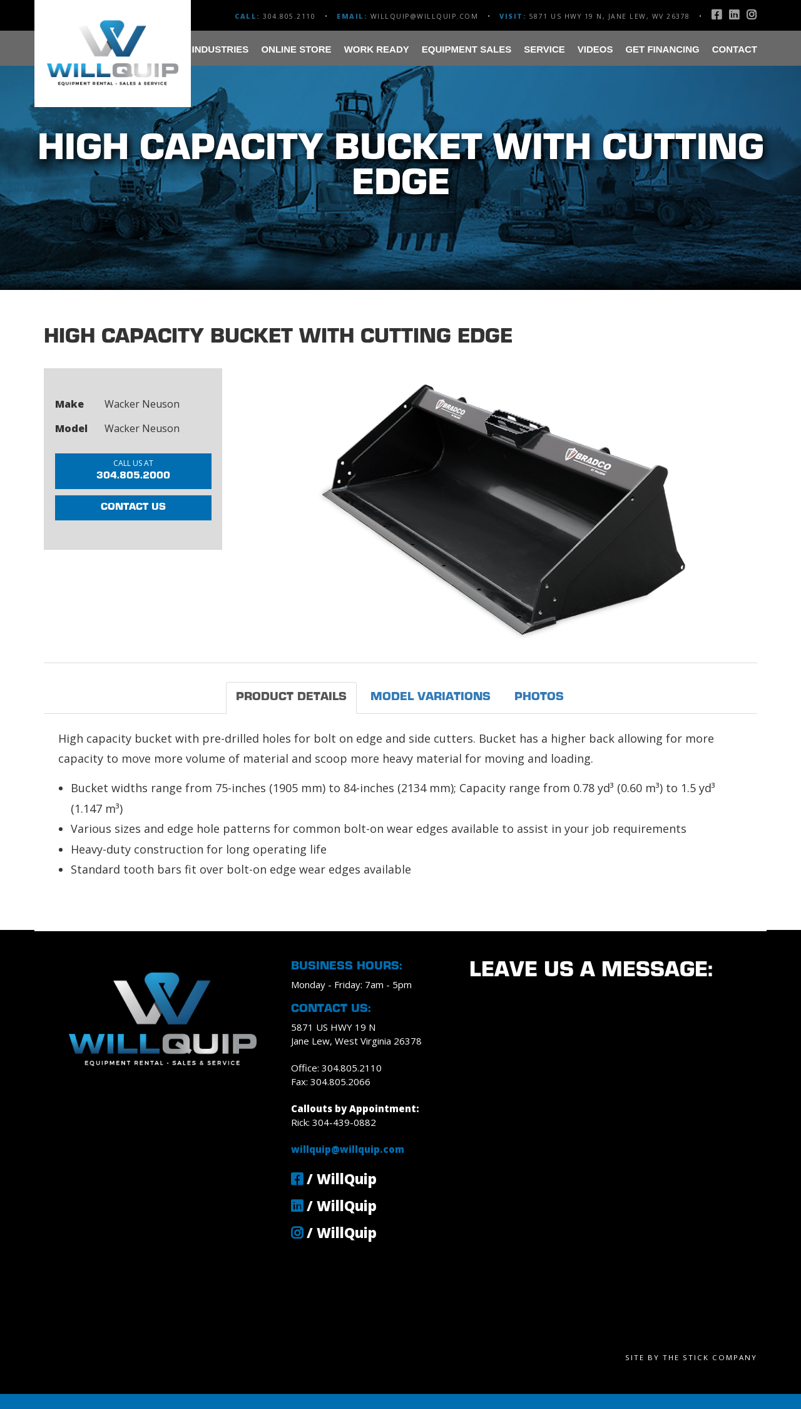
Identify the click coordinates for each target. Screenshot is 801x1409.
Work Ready (376, 49)
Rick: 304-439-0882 (333, 1122)
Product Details (291, 697)
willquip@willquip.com (424, 16)
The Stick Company (710, 1357)
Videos (595, 49)
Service (544, 49)
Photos (539, 697)
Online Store (296, 49)
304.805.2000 (133, 470)
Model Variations (430, 697)
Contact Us (133, 508)
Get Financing (662, 49)
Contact (734, 49)
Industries (220, 49)
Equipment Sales (466, 49)
